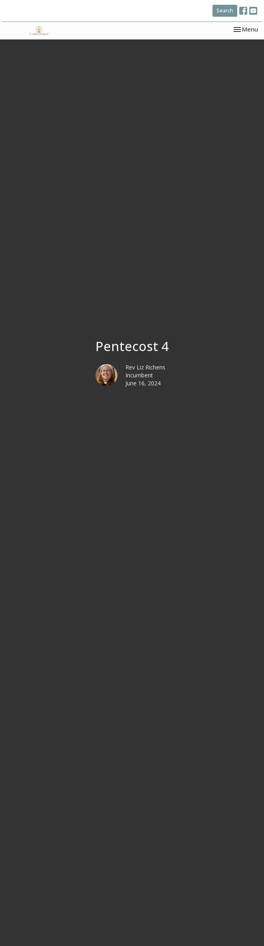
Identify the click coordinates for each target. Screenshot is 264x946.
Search (224, 10)
